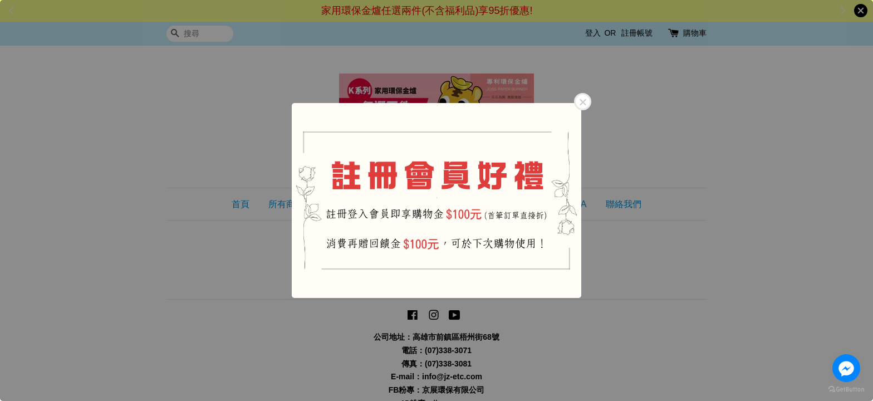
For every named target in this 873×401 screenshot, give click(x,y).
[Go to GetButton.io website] (846, 389)
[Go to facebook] (846, 368)
